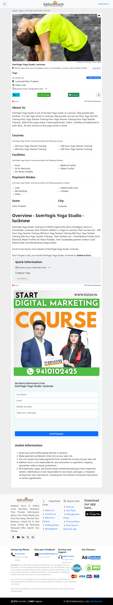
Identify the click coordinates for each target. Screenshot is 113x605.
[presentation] (57, 424)
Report (15, 101)
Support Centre (68, 556)
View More (96, 68)
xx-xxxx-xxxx (20, 554)
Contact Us (50, 514)
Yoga (21, 10)
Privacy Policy (72, 521)
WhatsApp (44, 95)
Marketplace (51, 528)
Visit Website (22, 278)
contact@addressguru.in (48, 554)
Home (14, 10)
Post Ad (70, 506)
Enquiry (73, 95)
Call (16, 95)
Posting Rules (51, 525)
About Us (49, 510)
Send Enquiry (56, 433)
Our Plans (71, 510)
